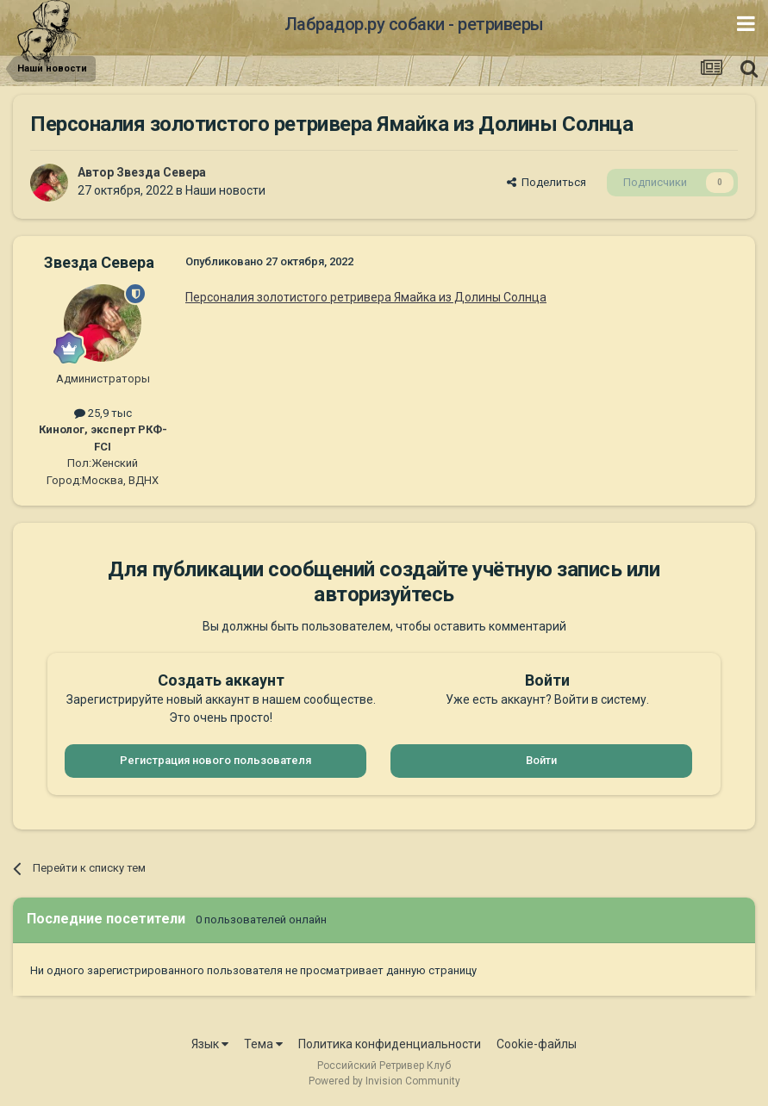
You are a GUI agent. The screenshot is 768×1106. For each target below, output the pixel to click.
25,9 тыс (103, 413)
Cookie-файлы (536, 1044)
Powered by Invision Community (384, 1081)
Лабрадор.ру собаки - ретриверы (414, 24)
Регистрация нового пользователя (215, 760)
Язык (209, 1044)
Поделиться (546, 182)
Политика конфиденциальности (389, 1044)
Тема (263, 1044)
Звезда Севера (161, 172)
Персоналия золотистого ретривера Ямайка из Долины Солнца (365, 297)
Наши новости (225, 190)
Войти (541, 760)
